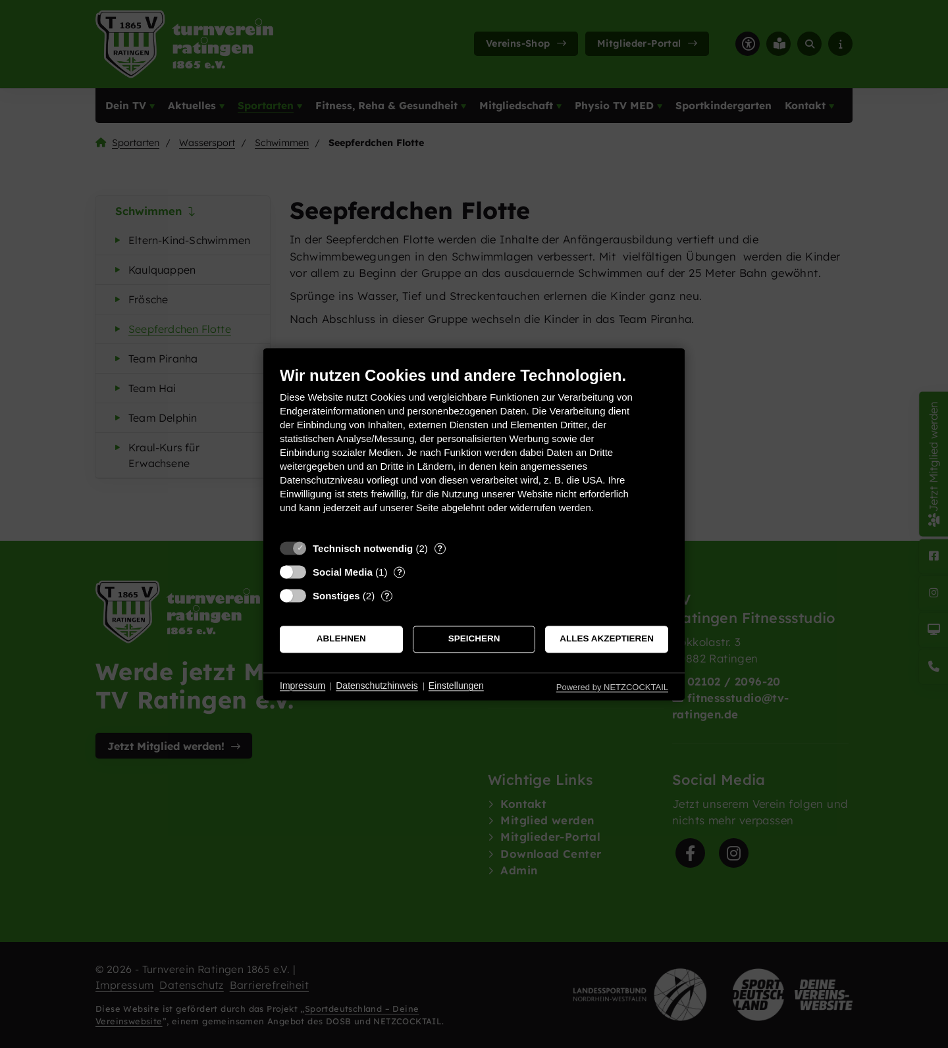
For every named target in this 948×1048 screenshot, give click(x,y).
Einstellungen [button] (456, 686)
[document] (474, 450)
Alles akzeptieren (607, 639)
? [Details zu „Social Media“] (399, 572)
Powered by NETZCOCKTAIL (612, 687)
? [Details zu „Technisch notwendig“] (439, 548)
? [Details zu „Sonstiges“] (387, 596)
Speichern (474, 639)
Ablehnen (341, 639)
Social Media (343, 572)
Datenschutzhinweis (377, 686)
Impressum (302, 686)
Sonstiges (336, 595)
